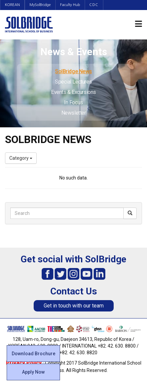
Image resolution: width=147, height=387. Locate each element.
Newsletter (73, 113)
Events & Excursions (73, 92)
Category (20, 158)
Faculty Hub (73, 5)
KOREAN (12, 5)
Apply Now (33, 372)
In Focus (73, 102)
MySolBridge (41, 5)
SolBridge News (73, 71)
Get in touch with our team (74, 305)
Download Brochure (33, 353)
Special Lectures (73, 82)
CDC (97, 5)
